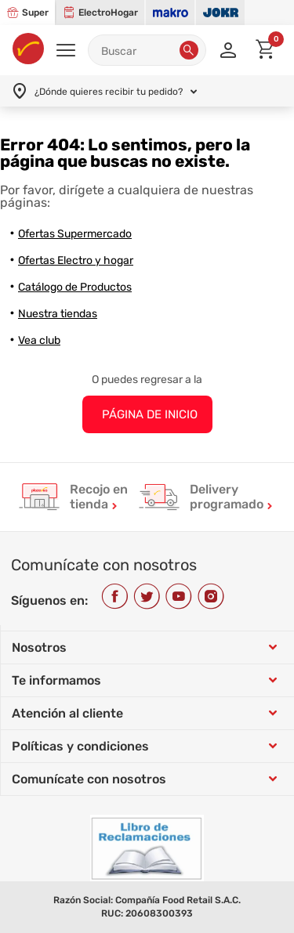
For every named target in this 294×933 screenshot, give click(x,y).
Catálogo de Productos (75, 287)
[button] (189, 50)
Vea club (39, 340)
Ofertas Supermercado (75, 233)
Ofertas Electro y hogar (75, 260)
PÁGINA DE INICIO (150, 414)
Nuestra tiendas (57, 313)
